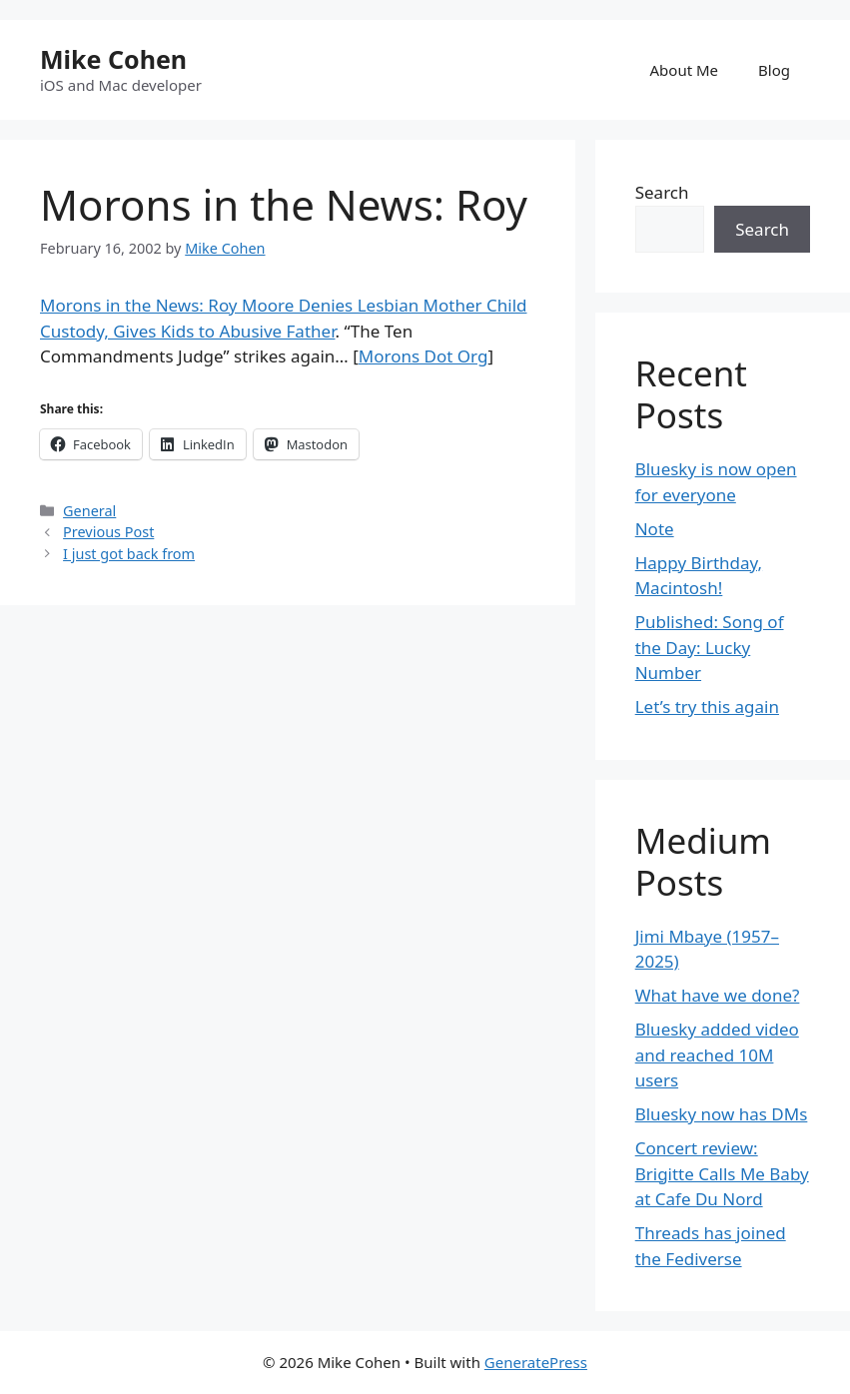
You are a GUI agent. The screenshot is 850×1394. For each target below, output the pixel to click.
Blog (774, 70)
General (89, 510)
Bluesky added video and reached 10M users (717, 1054)
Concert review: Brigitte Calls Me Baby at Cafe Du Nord (722, 1173)
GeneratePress (535, 1362)
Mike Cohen (113, 59)
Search (662, 192)
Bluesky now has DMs (721, 1113)
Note (654, 528)
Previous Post (108, 531)
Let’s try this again (707, 706)
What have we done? (717, 995)
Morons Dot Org (423, 356)
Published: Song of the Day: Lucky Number (709, 647)
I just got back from (129, 553)
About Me (684, 70)
